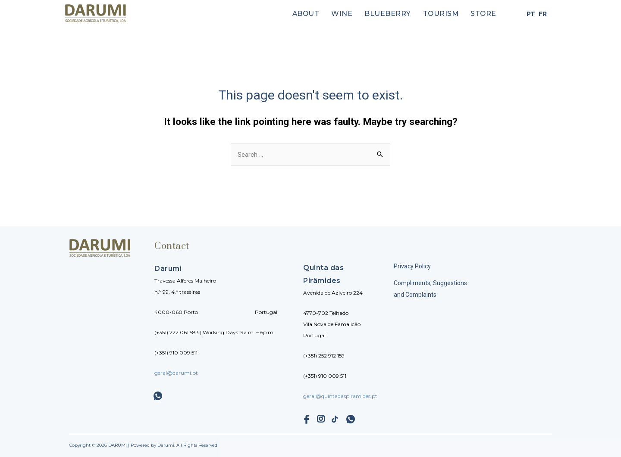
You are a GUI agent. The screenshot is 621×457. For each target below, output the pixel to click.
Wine (352, 14)
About (318, 14)
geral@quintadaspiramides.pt (340, 396)
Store (484, 14)
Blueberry (395, 14)
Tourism (444, 14)
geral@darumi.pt (176, 373)
